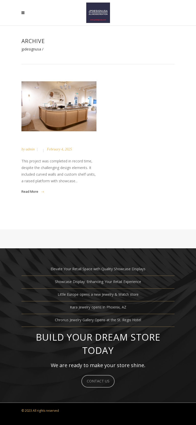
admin (30, 149)
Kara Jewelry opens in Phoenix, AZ (98, 307)
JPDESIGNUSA (31, 49)
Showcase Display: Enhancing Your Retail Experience (98, 281)
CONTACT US (98, 381)
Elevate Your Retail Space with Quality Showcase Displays (98, 268)
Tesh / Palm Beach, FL (53, 141)
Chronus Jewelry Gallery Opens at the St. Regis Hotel (98, 319)
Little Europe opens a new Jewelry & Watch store (98, 294)
